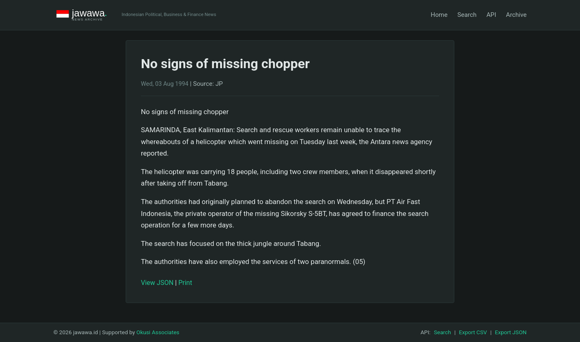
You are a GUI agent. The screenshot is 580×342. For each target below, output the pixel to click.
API (491, 14)
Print (185, 283)
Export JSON (511, 332)
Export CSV (473, 332)
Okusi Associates (158, 332)
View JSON (157, 283)
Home (439, 14)
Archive (516, 14)
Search (466, 14)
